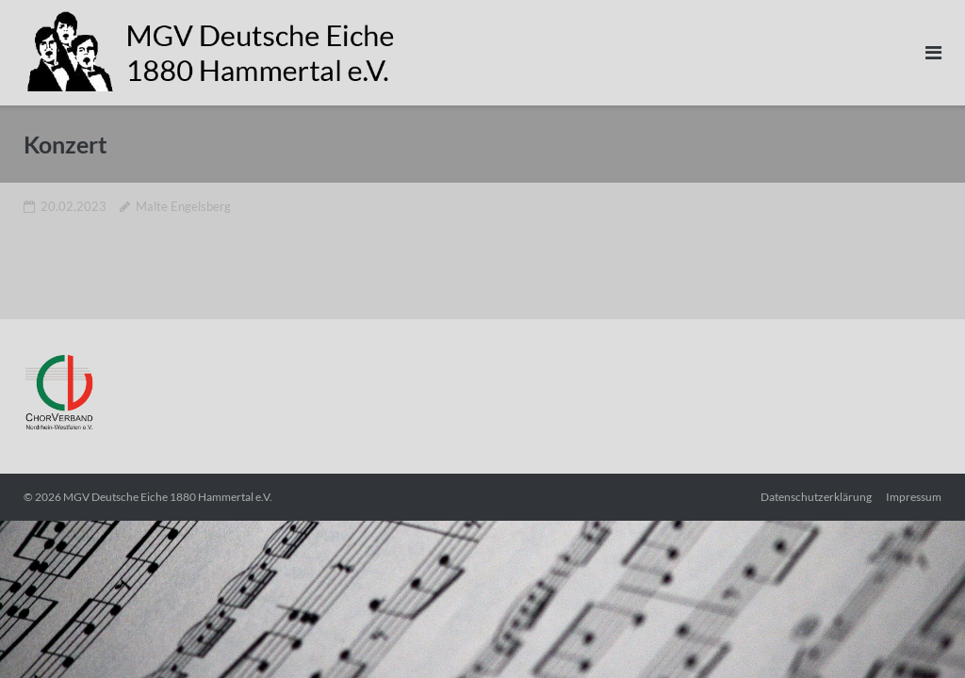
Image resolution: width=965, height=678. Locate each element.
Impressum (913, 497)
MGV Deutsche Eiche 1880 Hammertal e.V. (167, 497)
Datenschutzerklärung (816, 497)
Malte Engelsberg (183, 206)
